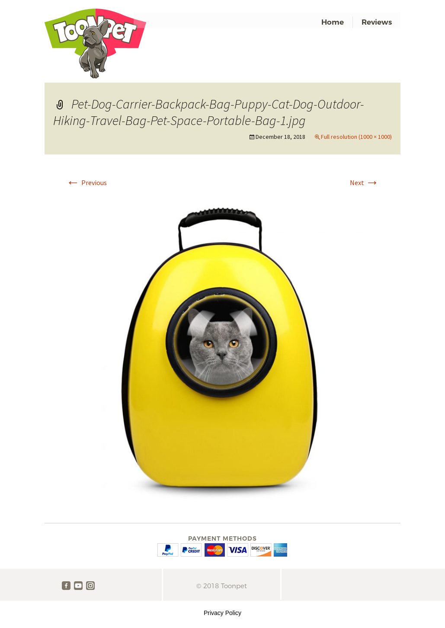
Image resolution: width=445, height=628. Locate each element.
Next (364, 182)
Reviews (377, 22)
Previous (86, 182)
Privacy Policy (222, 612)
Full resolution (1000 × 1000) (356, 137)
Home (332, 22)
